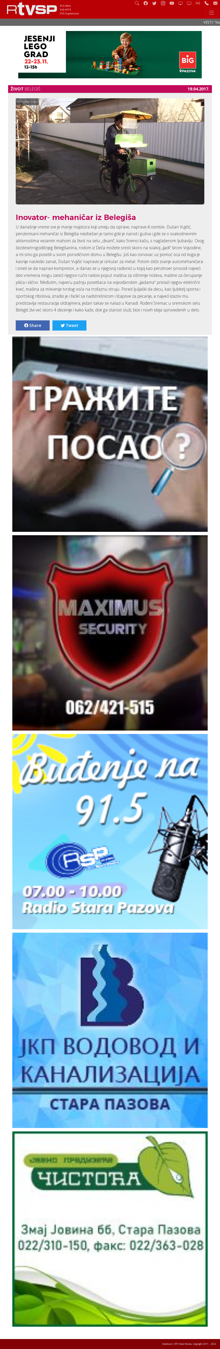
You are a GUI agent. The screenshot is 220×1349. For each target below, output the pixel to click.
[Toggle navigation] (211, 12)
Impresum (167, 1343)
